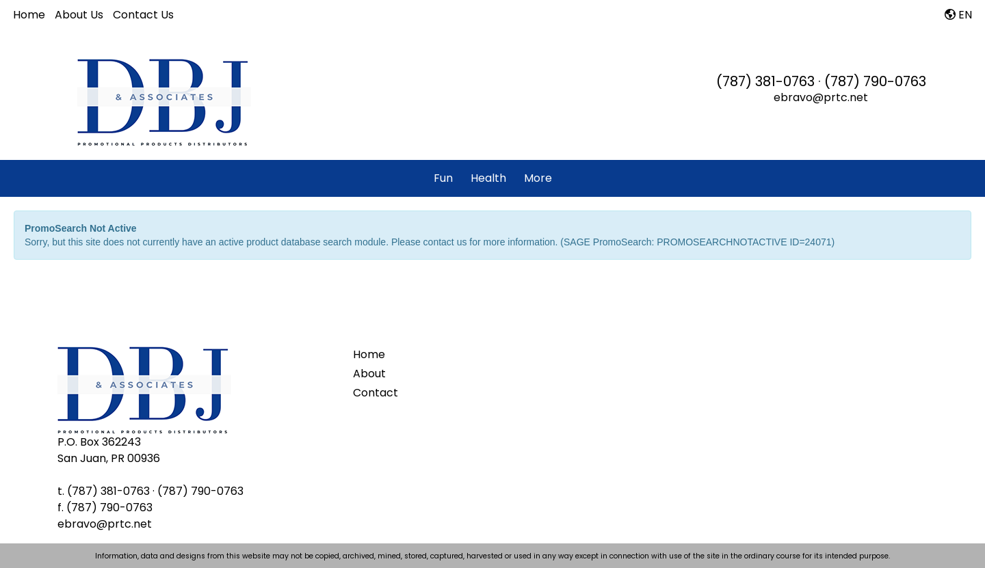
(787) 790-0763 (875, 81)
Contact (375, 393)
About (369, 373)
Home (29, 15)
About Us (79, 15)
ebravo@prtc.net (821, 97)
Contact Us (143, 15)
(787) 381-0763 (765, 81)
